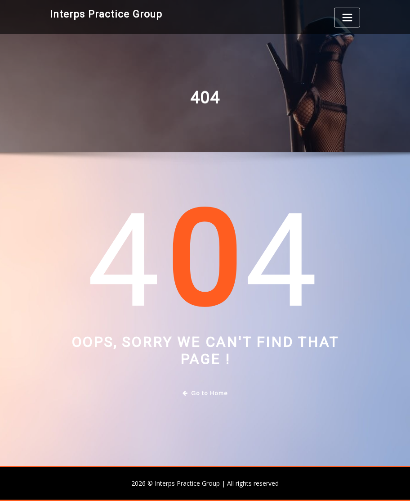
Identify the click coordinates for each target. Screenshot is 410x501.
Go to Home (205, 393)
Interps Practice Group (106, 14)
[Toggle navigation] (347, 17)
